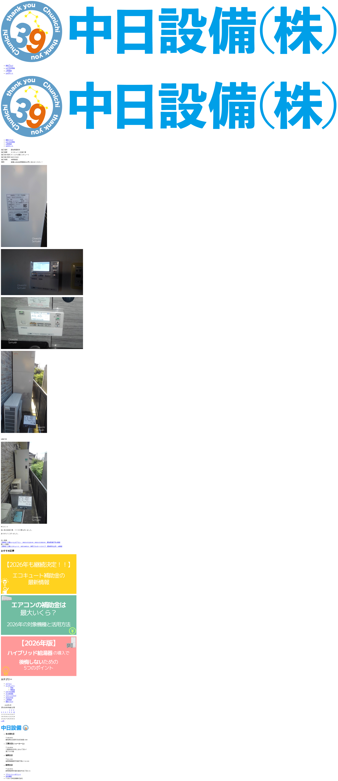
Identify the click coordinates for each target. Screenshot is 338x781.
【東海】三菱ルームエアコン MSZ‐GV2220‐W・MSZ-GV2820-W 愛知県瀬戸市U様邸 (30, 542)
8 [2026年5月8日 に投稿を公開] (9, 712)
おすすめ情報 (10, 142)
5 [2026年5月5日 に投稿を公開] (3, 712)
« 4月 (2, 721)
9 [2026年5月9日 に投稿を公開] (11, 712)
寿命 (11, 688)
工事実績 (9, 144)
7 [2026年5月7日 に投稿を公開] (7, 712)
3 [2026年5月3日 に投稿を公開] (13, 710)
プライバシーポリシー (13, 774)
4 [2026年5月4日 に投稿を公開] (1, 712)
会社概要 (9, 776)
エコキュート (10, 686)
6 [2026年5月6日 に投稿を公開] (5, 712)
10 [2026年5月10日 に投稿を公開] (14, 712)
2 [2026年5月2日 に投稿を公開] (11, 710)
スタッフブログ (11, 696)
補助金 (12, 690)
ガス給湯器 (9, 694)
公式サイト (9, 146)
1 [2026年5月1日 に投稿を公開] (9, 710)
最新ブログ (9, 140)
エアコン (9, 684)
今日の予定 (9, 697)
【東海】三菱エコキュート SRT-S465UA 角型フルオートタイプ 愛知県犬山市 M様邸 (31, 546)
